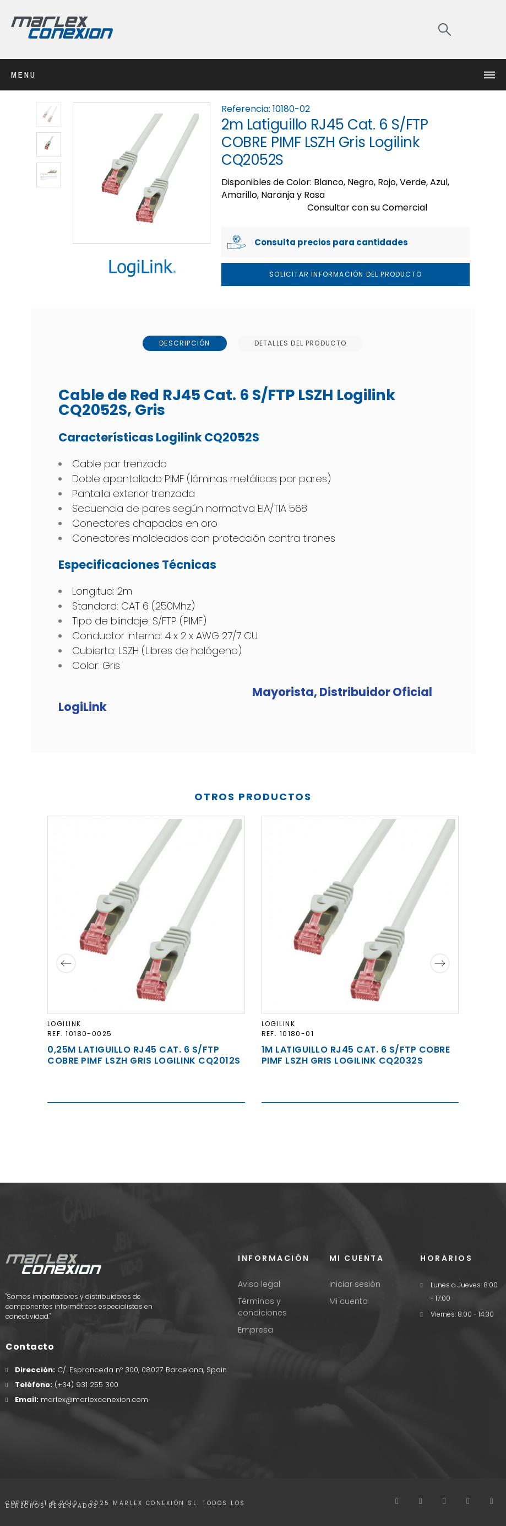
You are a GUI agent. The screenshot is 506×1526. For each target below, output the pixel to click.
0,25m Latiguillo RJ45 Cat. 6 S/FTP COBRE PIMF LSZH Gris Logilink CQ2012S (144, 1055)
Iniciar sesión (354, 1284)
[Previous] (66, 963)
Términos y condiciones (262, 1307)
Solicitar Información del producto (345, 274)
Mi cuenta (348, 1301)
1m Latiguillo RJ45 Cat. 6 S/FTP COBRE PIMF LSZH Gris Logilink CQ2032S (355, 1055)
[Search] (445, 29)
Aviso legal (259, 1284)
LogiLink (64, 1023)
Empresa (255, 1329)
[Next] (440, 963)
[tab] (184, 343)
